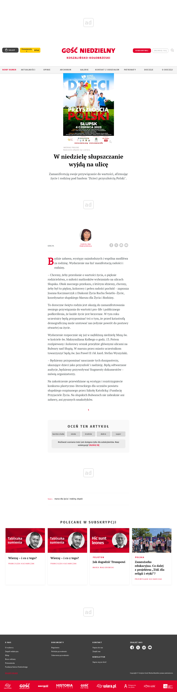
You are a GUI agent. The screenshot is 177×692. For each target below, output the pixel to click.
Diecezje (148, 70)
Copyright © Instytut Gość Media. (141, 673)
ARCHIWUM (65, 70)
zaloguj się (160, 51)
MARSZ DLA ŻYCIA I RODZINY (65, 499)
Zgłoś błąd (11, 673)
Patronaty (130, 70)
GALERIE (84, 70)
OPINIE (46, 70)
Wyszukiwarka (172, 50)
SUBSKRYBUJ (141, 51)
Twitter (116, 244)
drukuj (121, 244)
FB (111, 244)
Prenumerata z (27, 50)
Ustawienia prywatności (60, 655)
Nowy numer (9, 70)
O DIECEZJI (167, 70)
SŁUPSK (80, 499)
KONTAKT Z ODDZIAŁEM (107, 70)
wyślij (126, 244)
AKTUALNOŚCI (28, 70)
